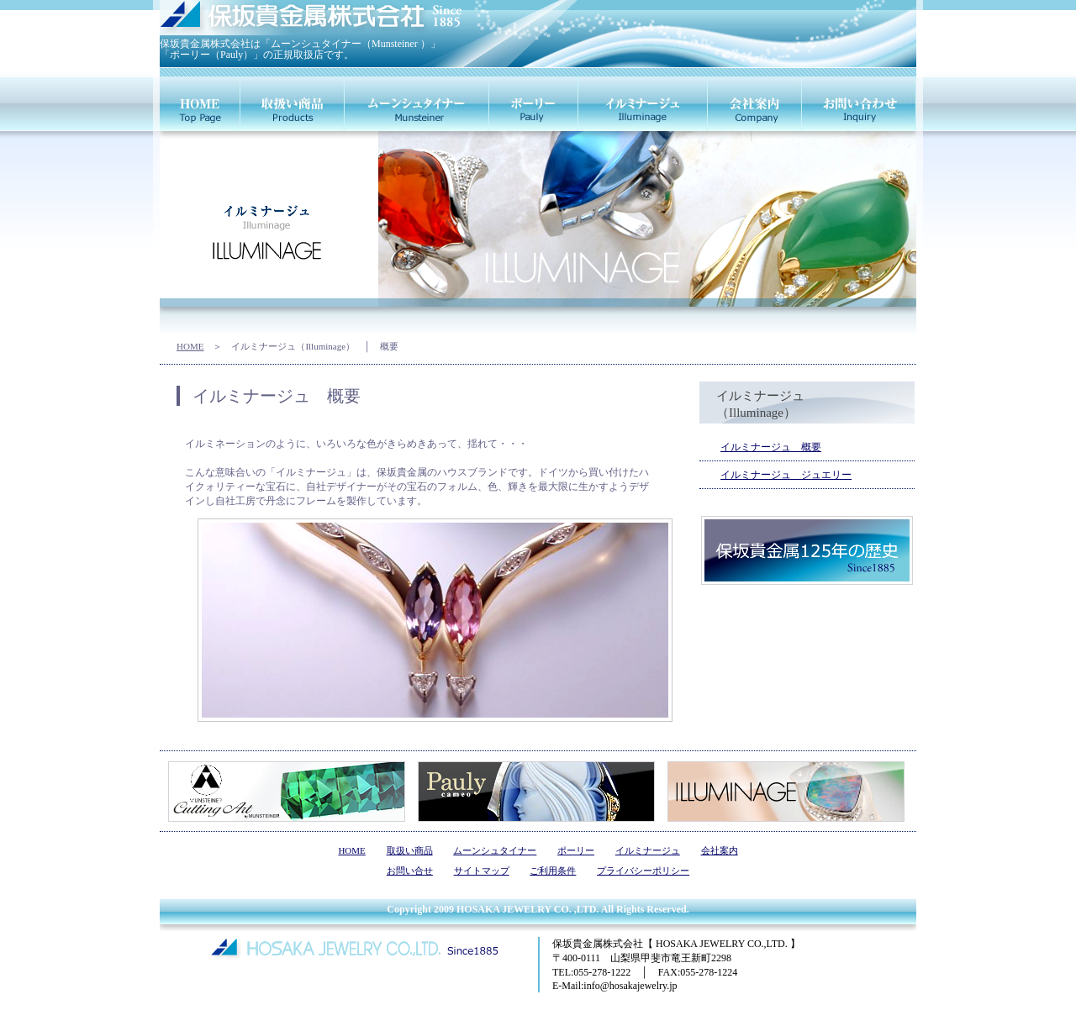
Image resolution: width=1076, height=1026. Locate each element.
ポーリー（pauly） (533, 103)
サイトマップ (481, 871)
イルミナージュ (647, 850)
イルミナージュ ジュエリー (786, 475)
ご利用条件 (553, 871)
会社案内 (719, 850)
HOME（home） (200, 103)
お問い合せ (410, 871)
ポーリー (575, 850)
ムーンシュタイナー (494, 850)
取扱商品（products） (292, 103)
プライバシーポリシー (643, 871)
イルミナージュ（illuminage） (643, 103)
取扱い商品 (410, 850)
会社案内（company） (755, 103)
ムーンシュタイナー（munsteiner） (417, 103)
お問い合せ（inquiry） (859, 103)
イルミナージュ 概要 (770, 447)
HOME (190, 346)
